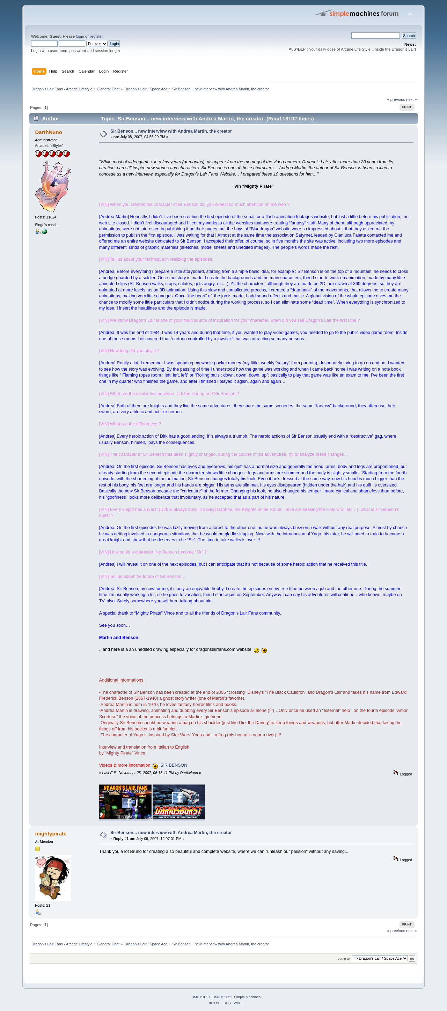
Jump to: (344, 958)
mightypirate (50, 834)
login (80, 36)
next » (411, 99)
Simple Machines (247, 997)
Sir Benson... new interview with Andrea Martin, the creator (171, 131)
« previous (396, 99)
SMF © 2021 (222, 997)
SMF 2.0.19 (201, 997)
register (96, 36)
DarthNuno (48, 132)
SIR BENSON (173, 765)
